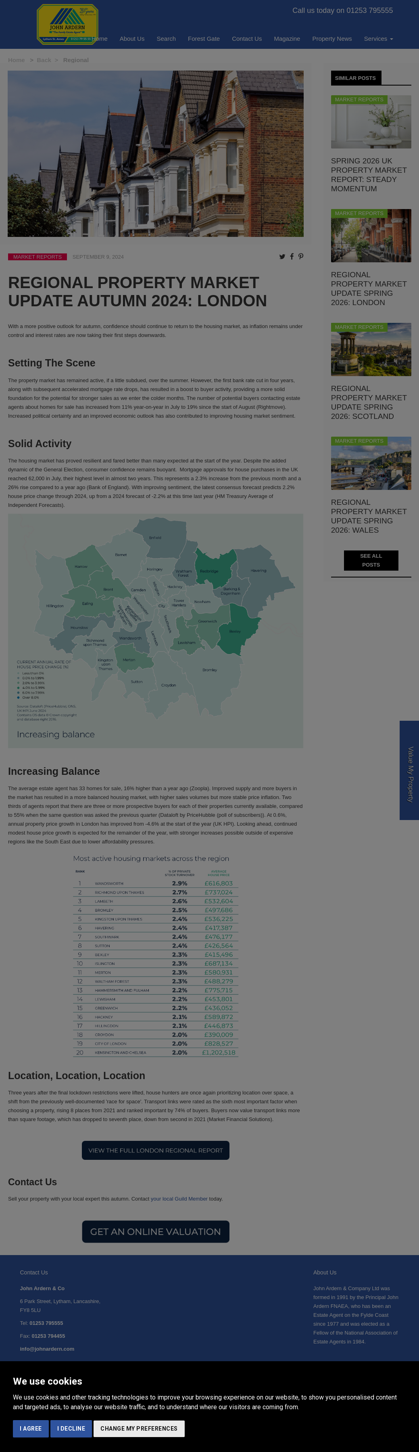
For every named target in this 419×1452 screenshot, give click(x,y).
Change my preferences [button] (139, 1428)
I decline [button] (71, 1428)
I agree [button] (31, 1428)
